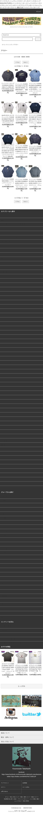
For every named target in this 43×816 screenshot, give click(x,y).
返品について (34, 796)
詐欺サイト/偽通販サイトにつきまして (13, 643)
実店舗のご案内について (9, 626)
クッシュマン (10, 44)
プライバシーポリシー (23, 799)
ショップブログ (17, 801)
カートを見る (26, 787)
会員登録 (25, 782)
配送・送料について (25, 796)
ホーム (3, 44)
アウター (16, 44)
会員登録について (6, 630)
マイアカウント (5, 782)
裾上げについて (6, 635)
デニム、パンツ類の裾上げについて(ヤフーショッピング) (19, 639)
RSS (24, 801)
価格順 (23, 56)
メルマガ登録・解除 (34, 799)
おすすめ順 (17, 56)
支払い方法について (14, 796)
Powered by (21, 811)
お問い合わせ (4, 791)
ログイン (3, 787)
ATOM (27, 801)
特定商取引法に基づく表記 (10, 799)
